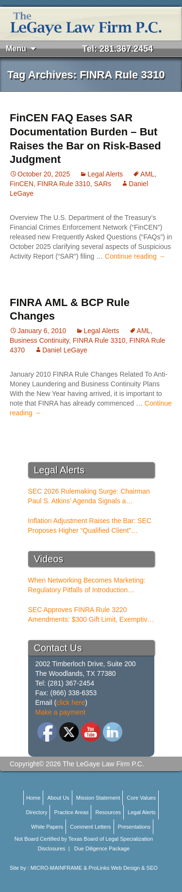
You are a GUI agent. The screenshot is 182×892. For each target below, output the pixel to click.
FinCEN (21, 184)
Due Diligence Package (102, 848)
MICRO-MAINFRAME (56, 868)
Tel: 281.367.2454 (117, 49)
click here (70, 702)
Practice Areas (71, 812)
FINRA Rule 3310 (63, 184)
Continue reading (135, 256)
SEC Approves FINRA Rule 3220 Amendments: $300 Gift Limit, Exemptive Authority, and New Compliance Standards (89, 615)
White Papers (47, 827)
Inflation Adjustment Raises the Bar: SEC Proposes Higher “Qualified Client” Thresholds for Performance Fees (89, 526)
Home (33, 798)
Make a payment (60, 712)
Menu (16, 48)
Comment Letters (90, 827)
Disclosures (52, 848)
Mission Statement (98, 798)
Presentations (134, 827)
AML (147, 174)
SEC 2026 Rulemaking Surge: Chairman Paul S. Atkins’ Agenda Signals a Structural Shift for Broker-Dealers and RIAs (89, 496)
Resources (108, 812)
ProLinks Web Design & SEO (123, 868)
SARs (103, 184)
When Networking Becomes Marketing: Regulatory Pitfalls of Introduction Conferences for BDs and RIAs (87, 585)
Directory (36, 812)
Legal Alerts (105, 174)
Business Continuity (39, 340)
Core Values (141, 798)
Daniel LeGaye (64, 350)
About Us (58, 798)
